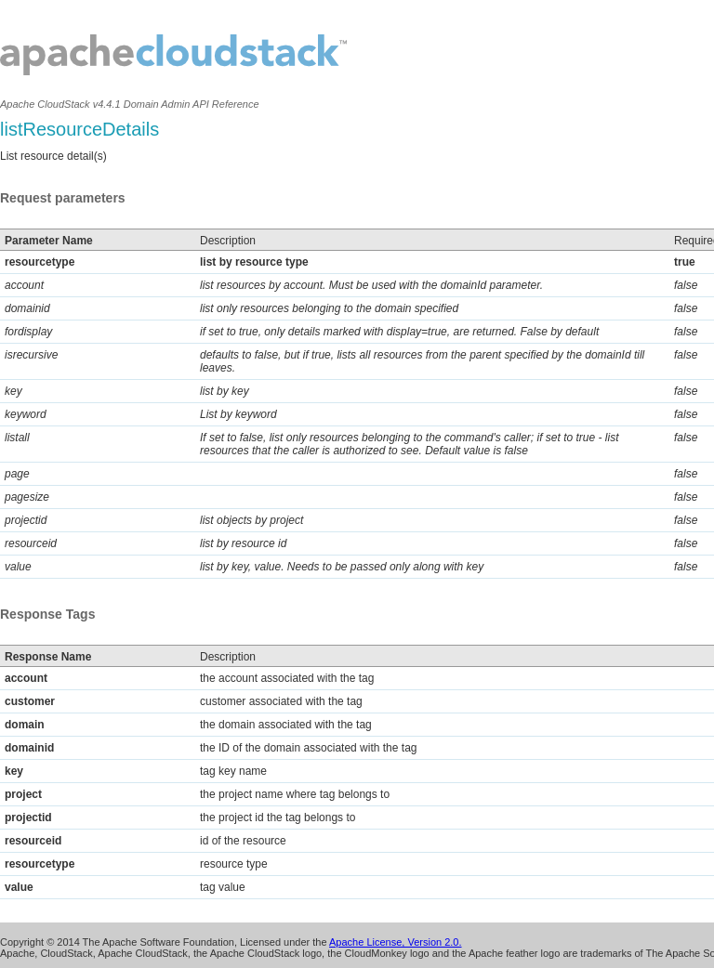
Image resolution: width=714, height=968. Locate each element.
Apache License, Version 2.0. (395, 942)
